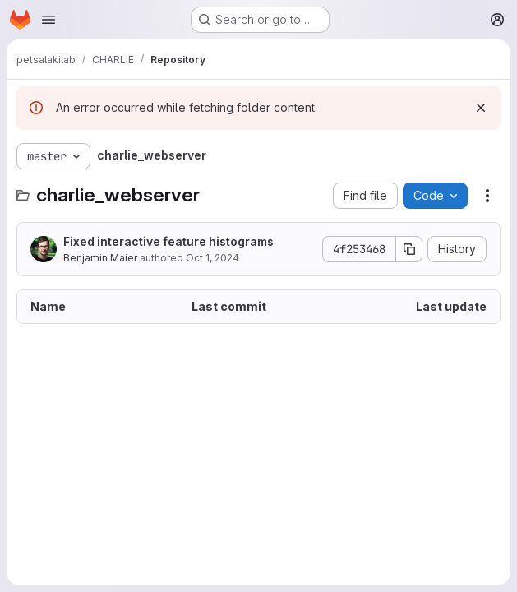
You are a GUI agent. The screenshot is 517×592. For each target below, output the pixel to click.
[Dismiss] (481, 108)
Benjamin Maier (100, 258)
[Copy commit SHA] (409, 249)
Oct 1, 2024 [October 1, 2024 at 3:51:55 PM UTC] (212, 258)
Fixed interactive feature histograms (168, 241)
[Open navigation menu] (48, 20)
